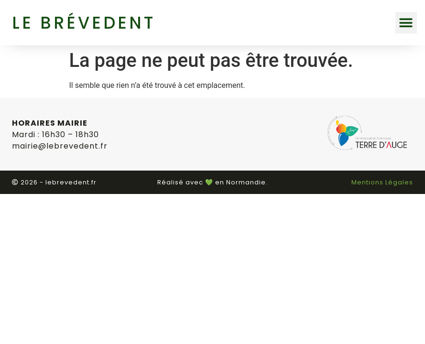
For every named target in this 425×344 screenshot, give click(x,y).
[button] (406, 22)
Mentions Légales (382, 182)
